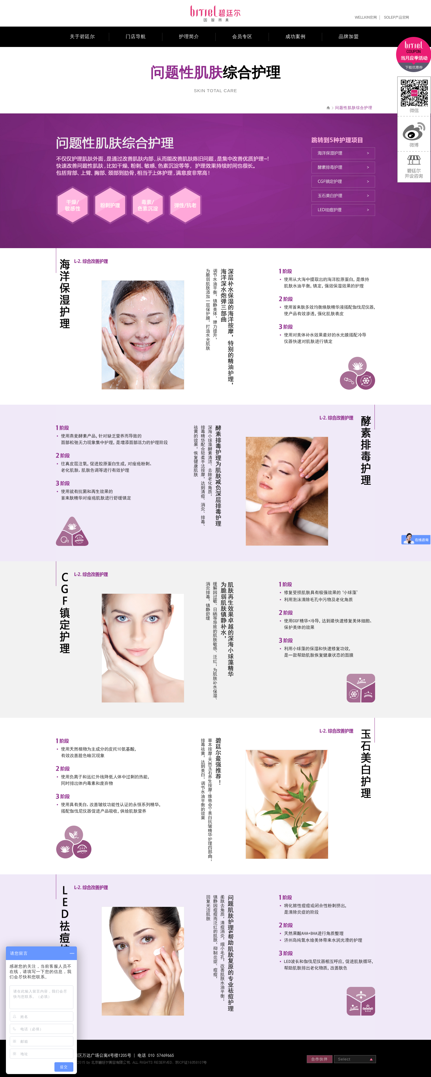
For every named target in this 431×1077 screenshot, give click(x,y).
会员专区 (242, 36)
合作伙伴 (319, 1059)
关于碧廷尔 (82, 36)
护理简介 (189, 36)
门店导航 (136, 36)
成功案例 (295, 36)
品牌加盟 (349, 36)
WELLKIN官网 (366, 17)
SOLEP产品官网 (396, 17)
